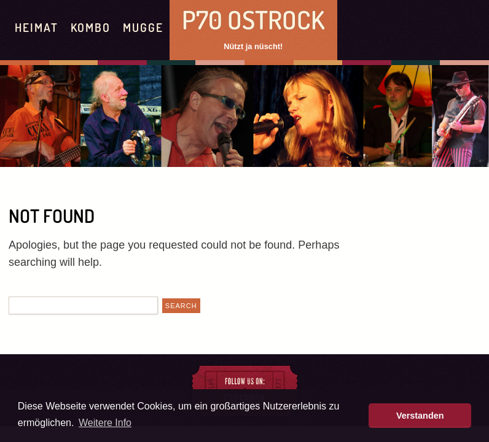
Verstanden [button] (420, 416)
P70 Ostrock (253, 19)
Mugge (143, 27)
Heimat (36, 27)
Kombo (91, 27)
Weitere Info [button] (105, 422)
